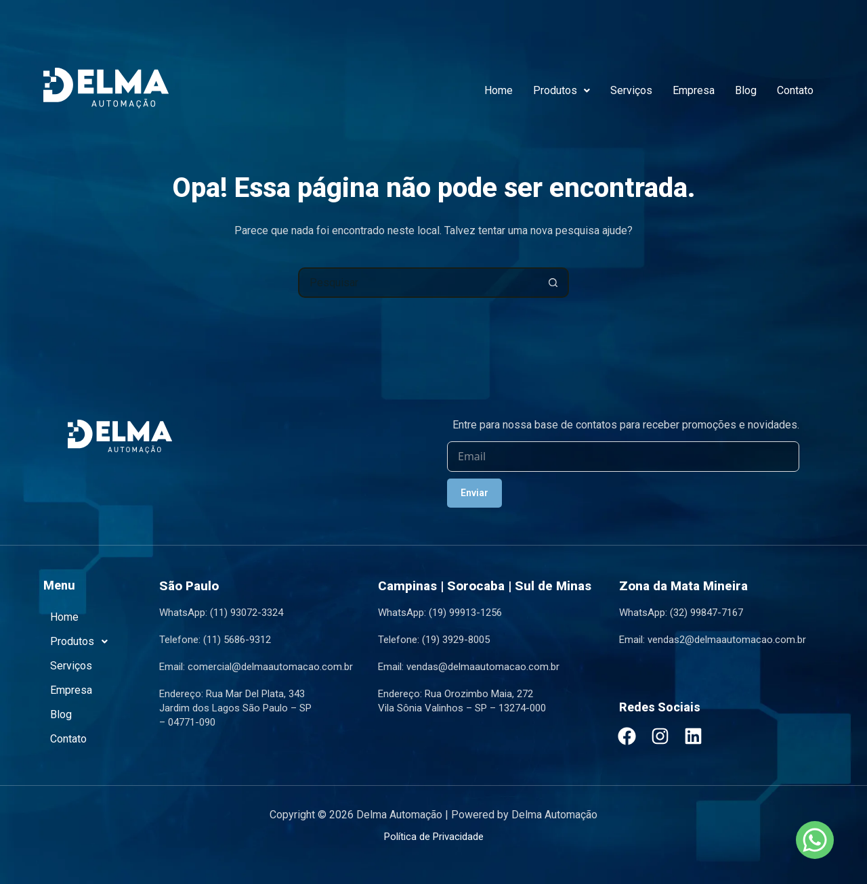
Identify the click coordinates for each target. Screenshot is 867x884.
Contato (795, 90)
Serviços (631, 90)
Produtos (561, 90)
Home (498, 90)
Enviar (474, 492)
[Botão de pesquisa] (553, 282)
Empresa (694, 90)
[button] (561, 90)
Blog (746, 90)
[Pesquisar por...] (418, 282)
